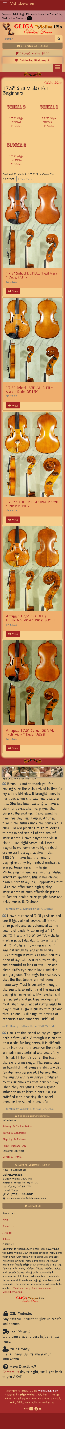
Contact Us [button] (32, 1206)
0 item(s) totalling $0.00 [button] (32, 53)
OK (29, 18)
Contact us (10, 1371)
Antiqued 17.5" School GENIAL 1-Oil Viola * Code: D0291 (30, 732)
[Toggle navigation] (57, 68)
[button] (6, 772)
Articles (7, 1232)
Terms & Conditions (14, 1132)
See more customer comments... (32, 1115)
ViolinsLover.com (22, 3)
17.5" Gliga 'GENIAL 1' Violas (49, 122)
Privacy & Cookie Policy (17, 1126)
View (13, 291)
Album (6, 1239)
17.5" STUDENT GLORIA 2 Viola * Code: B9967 (32, 503)
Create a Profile (11, 1157)
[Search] (28, 38)
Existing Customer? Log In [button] (32, 1165)
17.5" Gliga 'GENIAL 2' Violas (16, 122)
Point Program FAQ (14, 1146)
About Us (8, 1226)
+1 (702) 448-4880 (32, 46)
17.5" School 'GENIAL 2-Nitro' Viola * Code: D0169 (30, 389)
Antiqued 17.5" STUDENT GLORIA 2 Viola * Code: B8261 (31, 618)
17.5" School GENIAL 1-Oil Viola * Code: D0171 (31, 275)
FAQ (5, 1219)
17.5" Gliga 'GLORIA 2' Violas (16, 160)
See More (25, 179)
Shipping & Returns (14, 1139)
